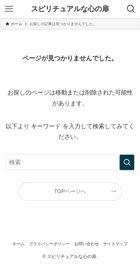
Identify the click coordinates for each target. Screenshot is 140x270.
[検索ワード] (70, 162)
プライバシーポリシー (49, 244)
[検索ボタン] (131, 9)
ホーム (18, 244)
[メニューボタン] (9, 9)
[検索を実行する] (126, 162)
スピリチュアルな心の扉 (70, 9)
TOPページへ (70, 191)
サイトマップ (115, 244)
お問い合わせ (86, 244)
